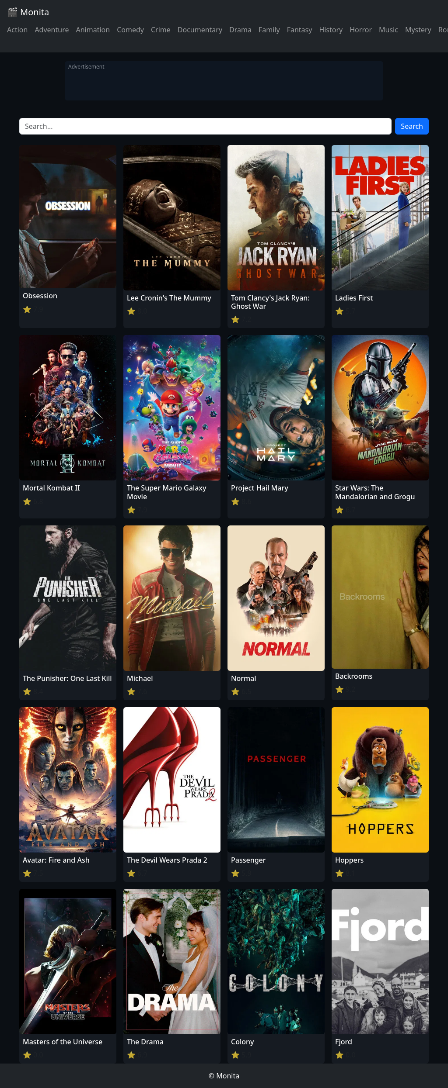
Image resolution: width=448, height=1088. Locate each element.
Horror (361, 30)
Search (412, 126)
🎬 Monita (28, 12)
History (331, 30)
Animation (93, 30)
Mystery (418, 30)
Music (388, 30)
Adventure (52, 30)
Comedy (130, 30)
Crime (161, 30)
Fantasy (299, 30)
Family (269, 30)
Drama (240, 30)
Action (17, 30)
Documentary (200, 30)
